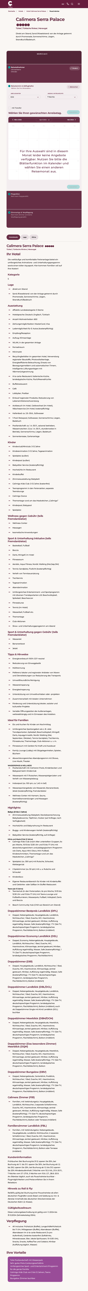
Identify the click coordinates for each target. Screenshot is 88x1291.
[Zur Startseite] (10, 4)
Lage (25, 237)
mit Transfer (17, 108)
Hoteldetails (13, 237)
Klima (34, 237)
